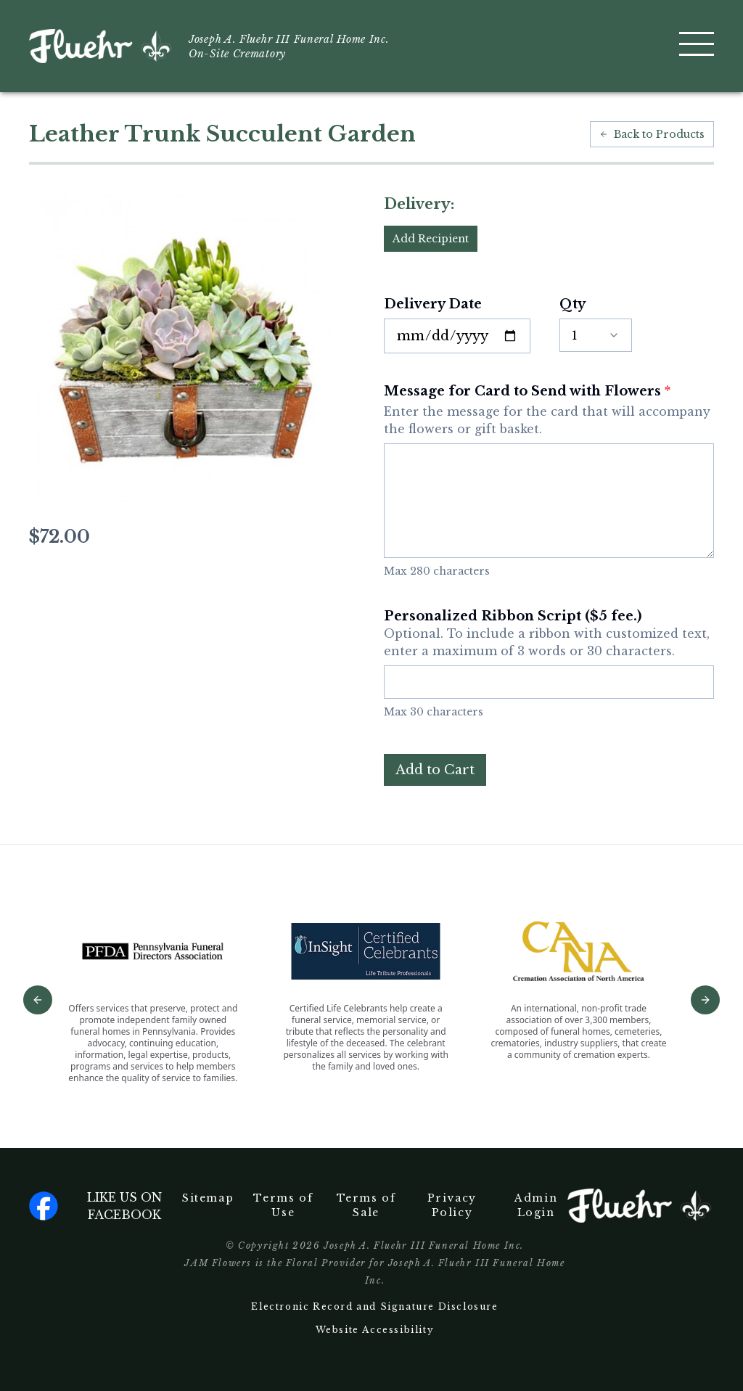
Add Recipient (431, 238)
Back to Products (652, 134)
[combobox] (595, 335)
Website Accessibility (375, 1329)
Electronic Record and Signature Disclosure (374, 1306)
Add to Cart (435, 770)
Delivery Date (433, 304)
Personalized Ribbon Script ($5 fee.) (549, 634)
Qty (572, 304)
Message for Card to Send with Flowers (549, 410)
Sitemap (208, 1198)
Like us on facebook (95, 1206)
